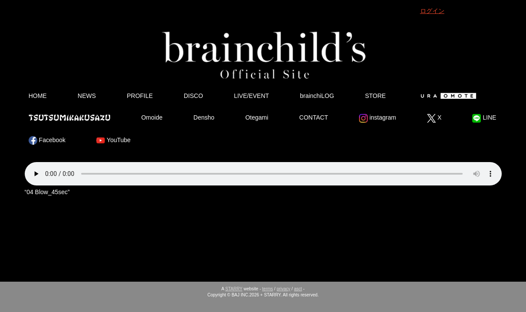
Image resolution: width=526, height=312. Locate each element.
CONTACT (313, 117)
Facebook (47, 140)
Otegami (256, 117)
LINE (484, 118)
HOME (38, 95)
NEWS (87, 95)
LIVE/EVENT (251, 95)
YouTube (113, 140)
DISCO (193, 95)
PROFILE (140, 95)
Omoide (152, 117)
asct (298, 288)
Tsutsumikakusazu (69, 117)
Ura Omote (446, 96)
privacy (284, 288)
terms (267, 288)
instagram (377, 118)
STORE (375, 95)
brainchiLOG (317, 95)
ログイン (432, 10)
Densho (203, 117)
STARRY (233, 288)
